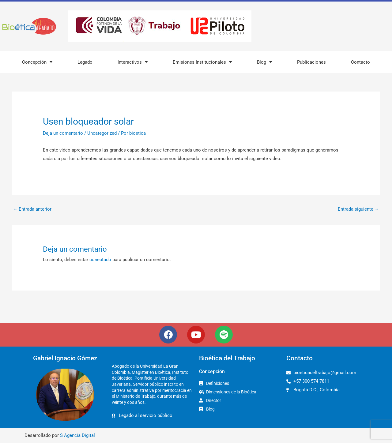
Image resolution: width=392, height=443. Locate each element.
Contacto (360, 62)
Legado (84, 62)
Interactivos (133, 62)
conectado (100, 259)
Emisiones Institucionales (202, 62)
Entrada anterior (32, 209)
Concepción (37, 62)
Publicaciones (311, 62)
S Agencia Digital (77, 435)
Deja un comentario (63, 133)
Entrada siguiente (358, 209)
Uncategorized (102, 133)
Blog (264, 62)
